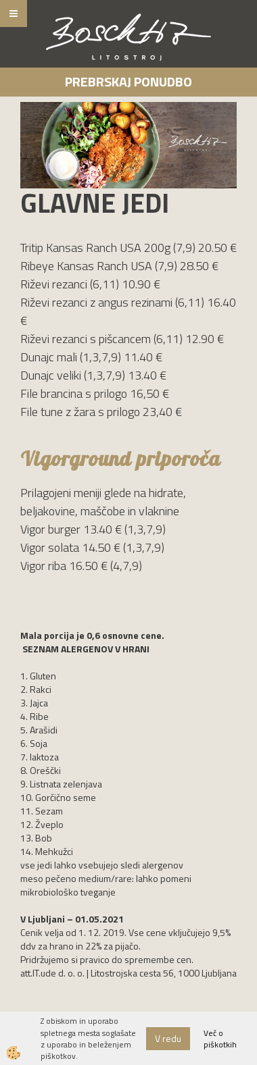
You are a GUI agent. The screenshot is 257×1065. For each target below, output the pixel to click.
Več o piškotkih (220, 1038)
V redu (168, 1038)
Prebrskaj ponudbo (128, 81)
